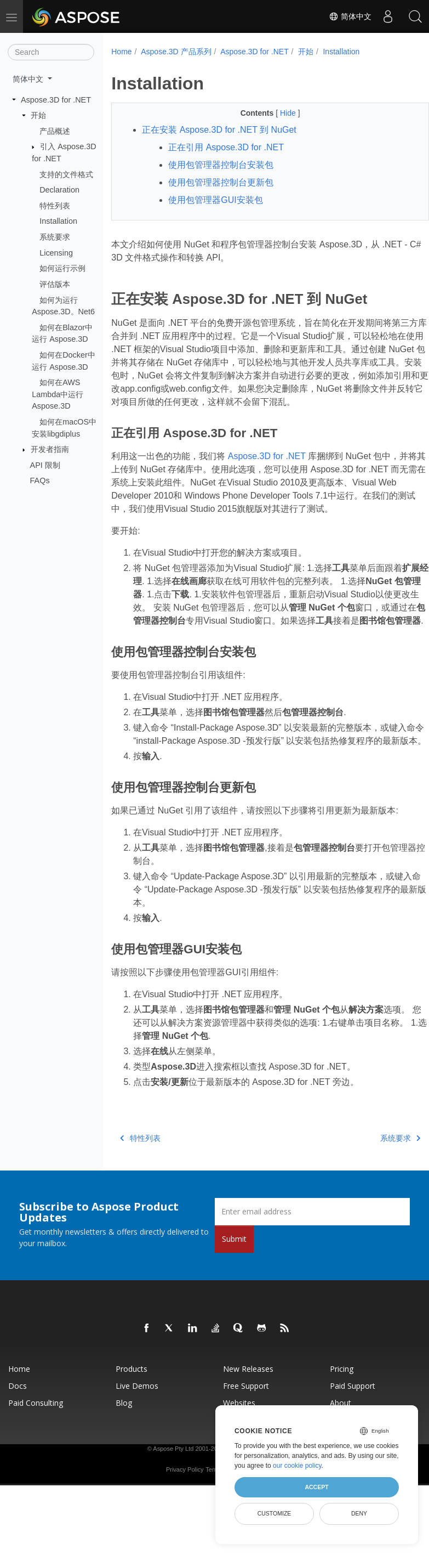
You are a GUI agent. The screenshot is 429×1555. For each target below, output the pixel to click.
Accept (316, 1487)
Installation (58, 221)
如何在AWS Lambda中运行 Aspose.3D (57, 394)
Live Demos (137, 1438)
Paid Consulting (35, 1455)
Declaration (59, 189)
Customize (274, 1513)
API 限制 (45, 465)
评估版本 (54, 284)
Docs (17, 1438)
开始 (38, 115)
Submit (234, 1291)
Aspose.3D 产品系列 (176, 51)
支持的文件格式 (66, 173)
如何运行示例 (62, 268)
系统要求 (54, 237)
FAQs (40, 480)
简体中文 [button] (29, 79)
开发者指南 (50, 449)
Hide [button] (277, 113)
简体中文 (350, 16)
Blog (124, 1455)
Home (121, 51)
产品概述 (54, 131)
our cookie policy (297, 1465)
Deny (359, 1513)
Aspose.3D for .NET (56, 99)
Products (131, 1421)
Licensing (56, 252)
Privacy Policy (184, 1522)
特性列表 (54, 205)
